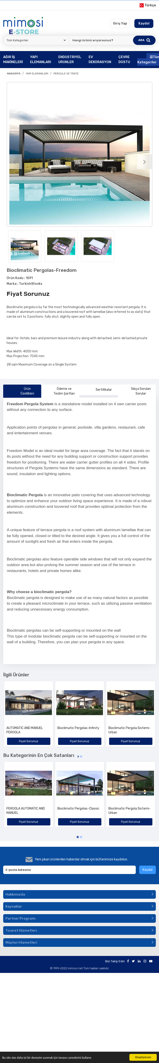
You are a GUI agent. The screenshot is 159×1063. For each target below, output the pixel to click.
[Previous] (14, 161)
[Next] (144, 161)
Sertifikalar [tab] (98, 389)
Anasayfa (14, 73)
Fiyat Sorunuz (28, 293)
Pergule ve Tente (66, 73)
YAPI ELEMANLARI (37, 73)
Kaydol (147, 870)
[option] (79, 154)
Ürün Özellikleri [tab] (20, 391)
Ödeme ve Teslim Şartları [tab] (59, 391)
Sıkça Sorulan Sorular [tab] (136, 391)
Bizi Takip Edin (115, 961)
